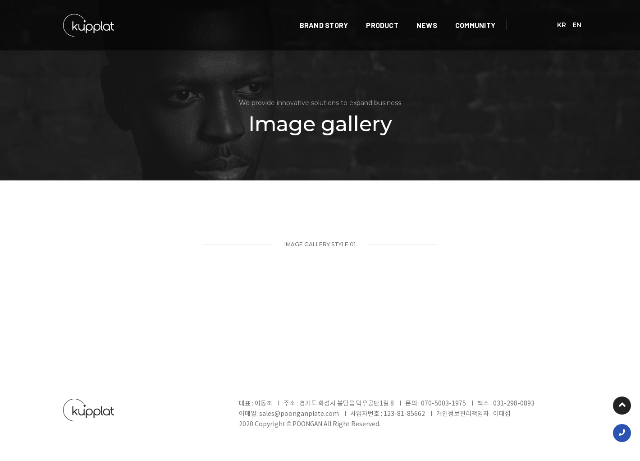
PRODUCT (411, 16)
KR (561, 16)
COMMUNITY (504, 16)
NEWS (455, 16)
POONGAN (308, 424)
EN (576, 16)
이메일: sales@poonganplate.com (289, 414)
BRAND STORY (352, 16)
